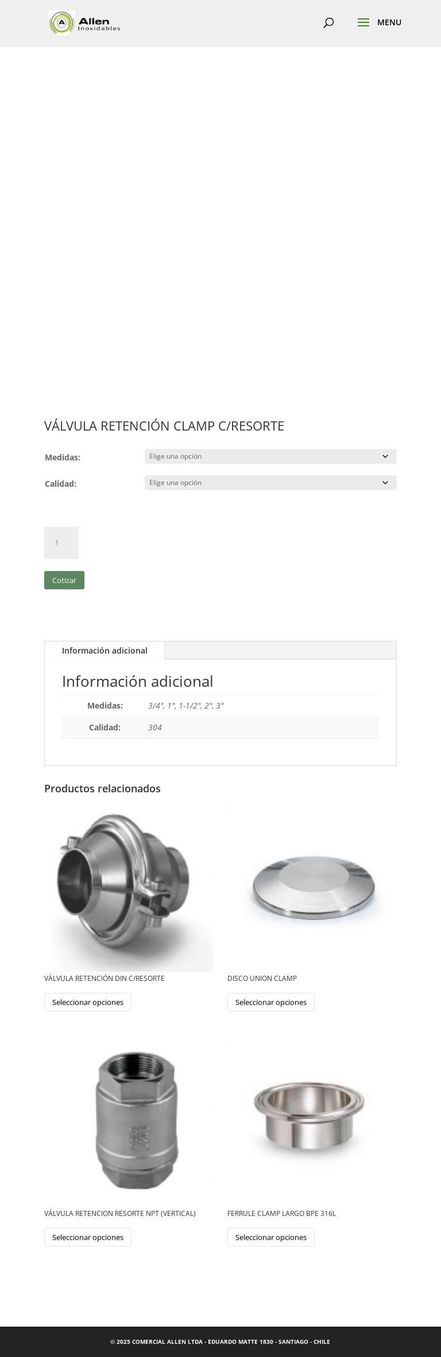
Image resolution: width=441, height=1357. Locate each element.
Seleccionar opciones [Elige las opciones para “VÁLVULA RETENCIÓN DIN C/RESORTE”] (87, 1002)
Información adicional (105, 650)
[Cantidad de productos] (61, 543)
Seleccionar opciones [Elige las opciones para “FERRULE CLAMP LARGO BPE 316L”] (271, 1237)
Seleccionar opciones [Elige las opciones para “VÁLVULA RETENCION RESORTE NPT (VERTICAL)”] (87, 1237)
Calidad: (60, 483)
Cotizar (64, 580)
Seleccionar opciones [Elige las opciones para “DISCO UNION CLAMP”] (271, 1002)
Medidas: (62, 457)
